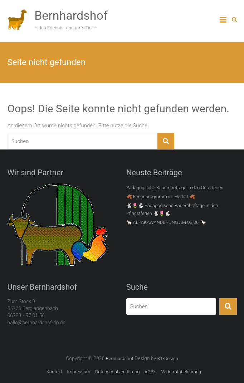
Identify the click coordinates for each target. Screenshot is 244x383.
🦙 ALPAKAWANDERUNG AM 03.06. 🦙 (166, 222)
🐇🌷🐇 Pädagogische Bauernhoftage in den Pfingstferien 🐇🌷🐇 (172, 209)
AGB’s (150, 371)
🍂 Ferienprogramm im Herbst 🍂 (160, 196)
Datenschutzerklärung (117, 371)
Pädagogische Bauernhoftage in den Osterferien (175, 187)
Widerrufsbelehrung (181, 371)
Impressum (78, 371)
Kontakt (54, 371)
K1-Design (167, 358)
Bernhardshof (71, 15)
